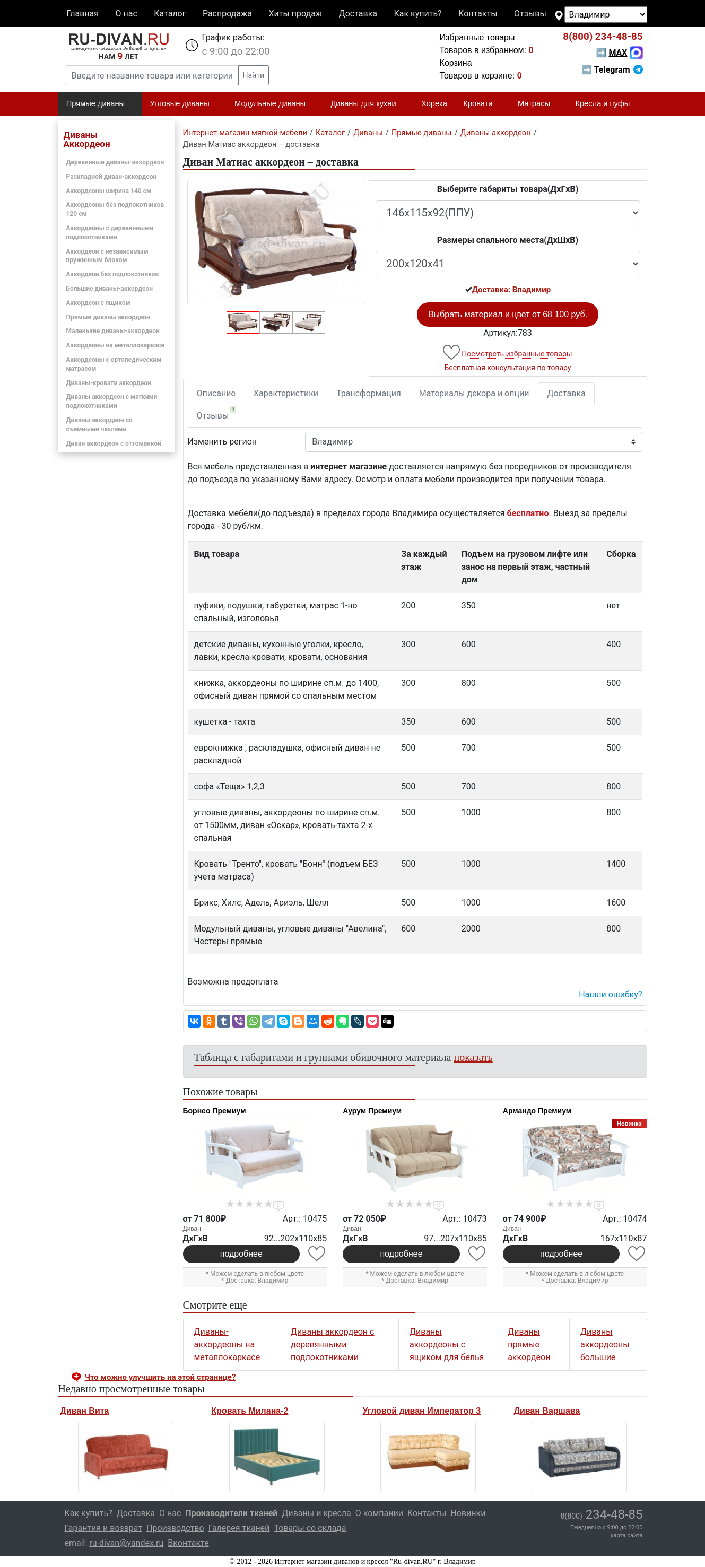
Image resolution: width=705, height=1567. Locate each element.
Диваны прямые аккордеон (529, 1344)
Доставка (358, 13)
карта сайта (627, 1535)
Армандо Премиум (537, 1111)
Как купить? (417, 13)
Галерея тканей (239, 1528)
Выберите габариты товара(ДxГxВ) (508, 189)
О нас (126, 13)
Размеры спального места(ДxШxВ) (507, 240)
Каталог (170, 13)
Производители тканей (231, 1513)
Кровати (482, 104)
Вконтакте (188, 1543)
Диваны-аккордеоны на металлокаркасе (227, 1344)
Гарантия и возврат (104, 1528)
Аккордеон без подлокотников (112, 274)
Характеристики (286, 393)
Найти (254, 75)
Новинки (467, 1513)
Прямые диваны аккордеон (108, 317)
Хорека (434, 103)
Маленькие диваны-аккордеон (113, 331)
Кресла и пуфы (607, 104)
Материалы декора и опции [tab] (474, 393)
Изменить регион (222, 442)
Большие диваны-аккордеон (109, 288)
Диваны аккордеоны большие (605, 1344)
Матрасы (538, 104)
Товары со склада (310, 1528)
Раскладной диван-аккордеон (111, 176)
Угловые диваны (184, 104)
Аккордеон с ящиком (98, 303)
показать (473, 1057)
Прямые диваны (100, 104)
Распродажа (227, 13)
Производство (175, 1528)
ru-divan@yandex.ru (126, 1543)
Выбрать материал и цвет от (507, 314)
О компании (379, 1513)
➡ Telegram (611, 70)
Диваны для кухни (367, 104)
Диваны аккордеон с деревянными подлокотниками (332, 1344)
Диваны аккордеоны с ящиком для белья (447, 1344)
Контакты (477, 13)
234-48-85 (602, 36)
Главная (82, 13)
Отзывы (530, 13)
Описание (216, 393)
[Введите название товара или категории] (152, 75)
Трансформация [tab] (368, 393)
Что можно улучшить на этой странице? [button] (160, 1377)
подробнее (241, 1253)
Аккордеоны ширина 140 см (109, 191)
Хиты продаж (296, 13)
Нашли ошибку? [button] (610, 994)
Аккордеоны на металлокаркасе (115, 345)
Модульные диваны (274, 104)
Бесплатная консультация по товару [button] (508, 367)
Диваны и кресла (316, 1513)
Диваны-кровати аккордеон (108, 383)
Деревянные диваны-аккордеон (115, 162)
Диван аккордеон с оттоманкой (113, 443)
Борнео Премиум (214, 1111)
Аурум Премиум (372, 1111)
